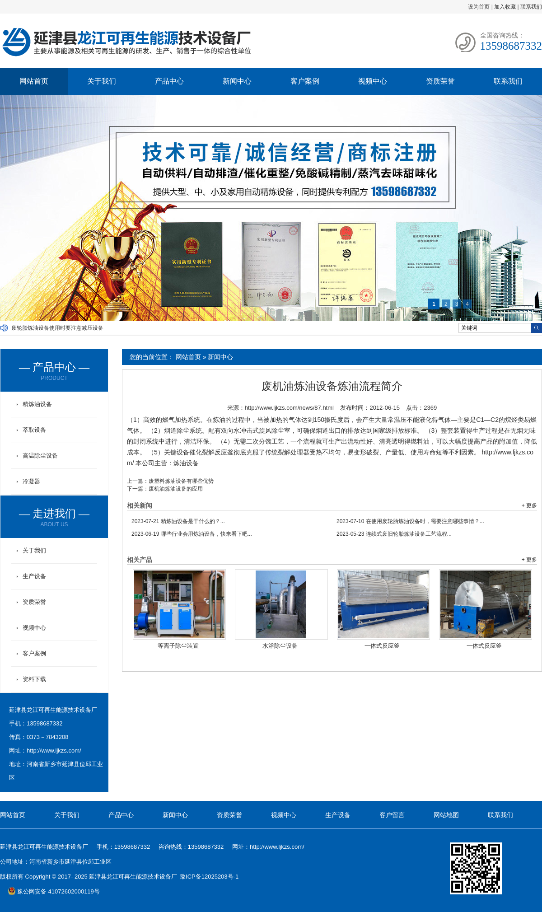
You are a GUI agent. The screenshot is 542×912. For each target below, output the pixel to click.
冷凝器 (31, 481)
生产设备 (34, 576)
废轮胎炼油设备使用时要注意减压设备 (57, 328)
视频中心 (372, 81)
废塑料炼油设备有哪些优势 (181, 481)
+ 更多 (529, 505)
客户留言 (392, 814)
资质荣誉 (440, 81)
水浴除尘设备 (280, 645)
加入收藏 (505, 7)
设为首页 (479, 7)
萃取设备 (34, 429)
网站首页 (33, 81)
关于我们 (101, 81)
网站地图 (446, 814)
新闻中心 (237, 81)
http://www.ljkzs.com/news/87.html (289, 407)
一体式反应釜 (382, 645)
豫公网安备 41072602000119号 (54, 891)
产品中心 (169, 81)
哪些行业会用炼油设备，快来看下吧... (191, 534)
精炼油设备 (37, 404)
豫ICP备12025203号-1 (209, 876)
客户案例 (304, 81)
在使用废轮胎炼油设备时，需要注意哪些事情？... (410, 521)
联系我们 (531, 7)
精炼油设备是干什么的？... (178, 521)
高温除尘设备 (40, 455)
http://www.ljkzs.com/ (54, 750)
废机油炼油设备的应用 (176, 489)
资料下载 (34, 679)
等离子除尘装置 (178, 645)
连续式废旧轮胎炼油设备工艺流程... (394, 534)
